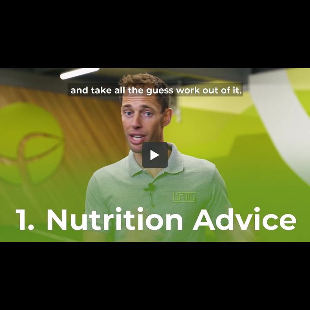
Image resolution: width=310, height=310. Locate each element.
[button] (155, 155)
